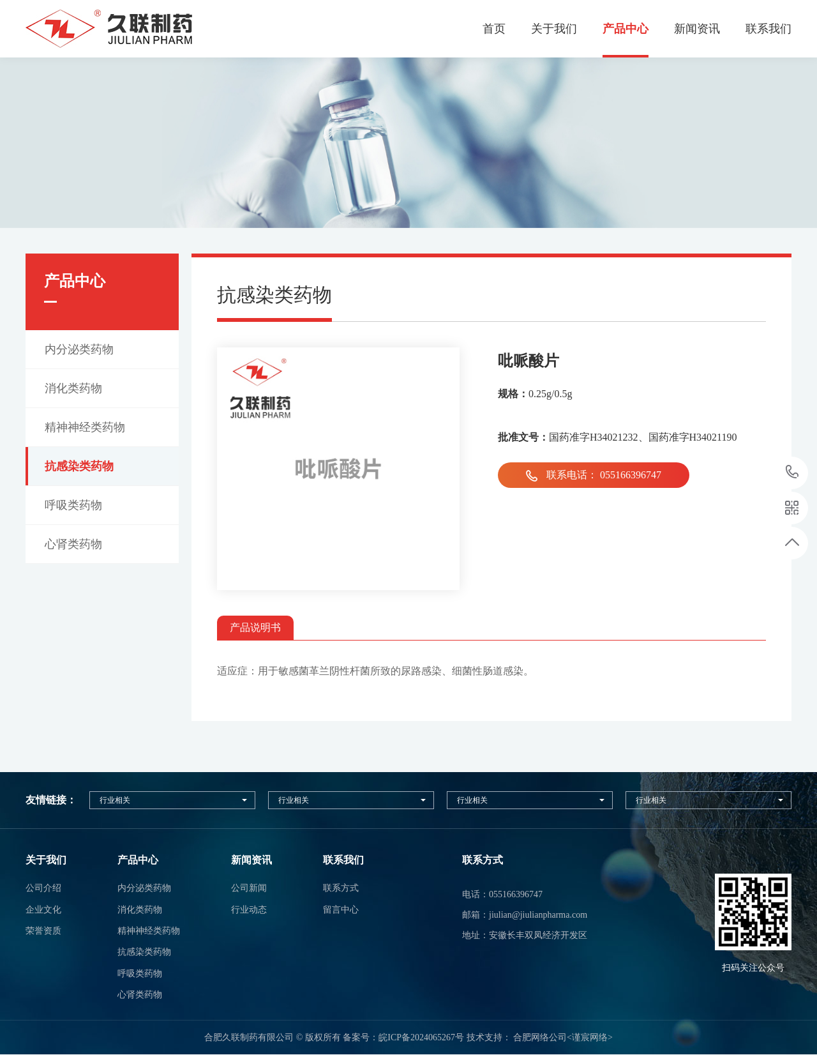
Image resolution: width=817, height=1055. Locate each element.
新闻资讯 (697, 28)
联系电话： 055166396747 (593, 475)
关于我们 (554, 28)
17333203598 (792, 472)
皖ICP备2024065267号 (421, 1037)
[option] (408, 142)
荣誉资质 (43, 931)
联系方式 (341, 888)
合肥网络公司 (540, 1037)
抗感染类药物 (144, 952)
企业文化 (43, 910)
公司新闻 (249, 888)
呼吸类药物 (139, 973)
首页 (494, 28)
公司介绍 (43, 888)
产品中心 (625, 28)
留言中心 (341, 910)
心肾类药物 (139, 994)
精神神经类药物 (148, 931)
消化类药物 (139, 910)
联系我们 (768, 28)
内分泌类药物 (144, 888)
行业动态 (249, 910)
